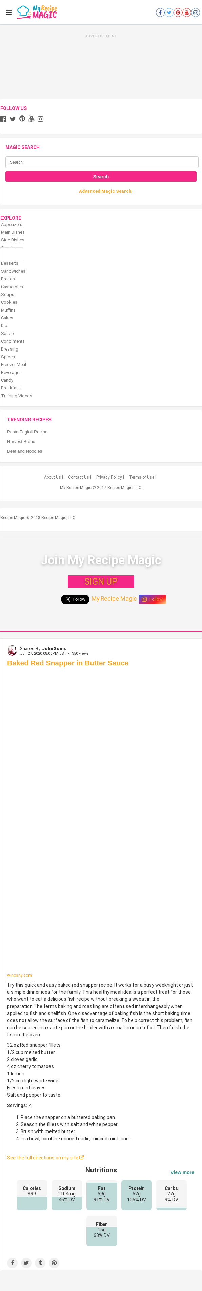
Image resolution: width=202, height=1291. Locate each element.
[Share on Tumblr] (40, 1263)
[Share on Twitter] (26, 1263)
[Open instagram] (195, 12)
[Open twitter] (169, 12)
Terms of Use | (142, 477)
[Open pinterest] (178, 12)
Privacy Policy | (110, 477)
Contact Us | (79, 477)
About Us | (53, 477)
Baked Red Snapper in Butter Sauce (67, 663)
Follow (152, 599)
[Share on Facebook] (12, 1263)
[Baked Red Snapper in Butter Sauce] (101, 822)
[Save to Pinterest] (54, 1263)
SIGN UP (100, 581)
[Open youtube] (186, 12)
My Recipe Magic (114, 598)
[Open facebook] (160, 12)
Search (101, 176)
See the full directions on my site (45, 1157)
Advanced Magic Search (105, 191)
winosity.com (19, 975)
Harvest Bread (21, 441)
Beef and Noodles (24, 451)
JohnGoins (54, 648)
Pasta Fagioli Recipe (27, 432)
